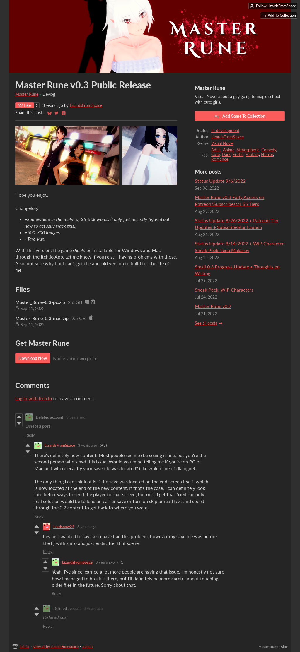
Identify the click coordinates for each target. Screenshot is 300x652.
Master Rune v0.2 (213, 306)
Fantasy (252, 154)
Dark (226, 154)
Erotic (238, 154)
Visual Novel (222, 143)
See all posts (206, 323)
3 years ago (75, 417)
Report (87, 646)
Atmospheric (247, 150)
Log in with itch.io (33, 398)
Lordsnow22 (63, 526)
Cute (215, 154)
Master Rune (26, 94)
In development (225, 130)
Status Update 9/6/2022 (220, 181)
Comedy (268, 150)
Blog (284, 646)
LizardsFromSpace (86, 105)
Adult (216, 150)
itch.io (24, 646)
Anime (228, 150)
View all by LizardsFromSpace (56, 646)
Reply (30, 435)
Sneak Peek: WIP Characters (224, 289)
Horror (267, 154)
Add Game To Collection (239, 116)
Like (24, 105)
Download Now (32, 358)
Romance (219, 159)
